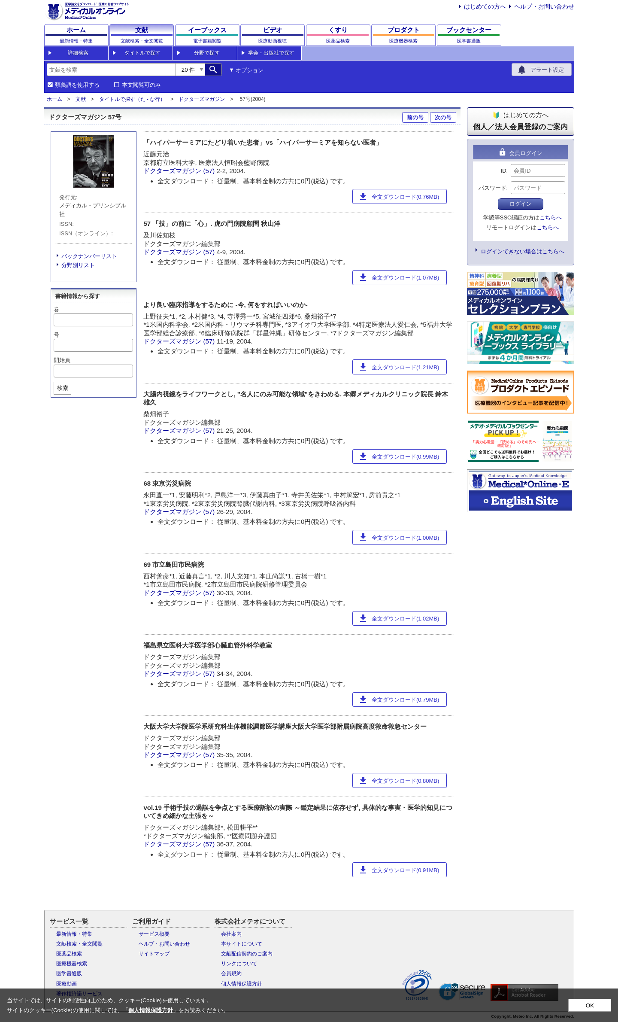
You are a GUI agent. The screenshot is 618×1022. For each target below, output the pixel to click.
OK (590, 1005)
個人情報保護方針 (241, 984)
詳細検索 (78, 53)
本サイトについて (241, 944)
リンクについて (239, 964)
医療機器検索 (71, 964)
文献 (81, 99)
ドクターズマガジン (202, 99)
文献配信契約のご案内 (247, 954)
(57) (210, 170)
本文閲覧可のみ (141, 85)
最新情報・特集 (74, 934)
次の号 (443, 117)
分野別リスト (78, 265)
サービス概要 (154, 934)
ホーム (54, 99)
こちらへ (550, 217)
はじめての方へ (485, 6)
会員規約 (231, 973)
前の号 (415, 117)
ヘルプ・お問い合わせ (544, 6)
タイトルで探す (142, 53)
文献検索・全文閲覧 (79, 944)
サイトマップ (154, 954)
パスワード (492, 188)
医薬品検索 (69, 954)
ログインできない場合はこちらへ (522, 251)
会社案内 (231, 934)
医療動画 (66, 984)
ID (503, 170)
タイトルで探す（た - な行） (132, 99)
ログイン (520, 204)
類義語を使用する (77, 85)
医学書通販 (69, 973)
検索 (62, 388)
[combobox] (111, 69)
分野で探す (207, 53)
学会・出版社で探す (271, 53)
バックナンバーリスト (89, 256)
